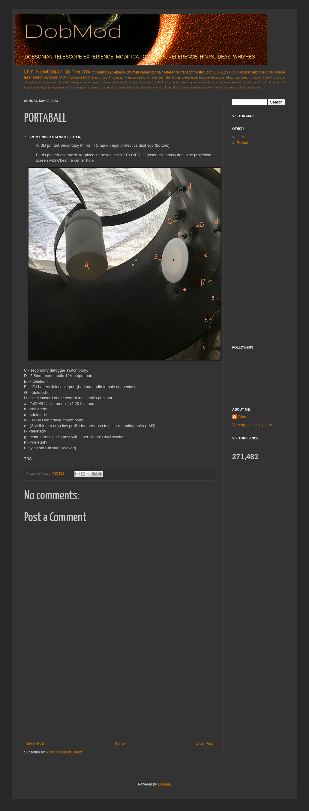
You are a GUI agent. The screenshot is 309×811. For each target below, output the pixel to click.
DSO (86, 77)
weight (245, 77)
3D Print (72, 72)
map (103, 87)
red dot (172, 87)
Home (120, 743)
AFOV (62, 77)
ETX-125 (221, 72)
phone (157, 87)
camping (147, 72)
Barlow (267, 77)
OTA (86, 72)
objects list (132, 87)
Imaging (52, 82)
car (271, 72)
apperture (135, 77)
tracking (240, 87)
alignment (260, 72)
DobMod (73, 30)
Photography (118, 77)
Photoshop (72, 82)
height (36, 87)
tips (237, 77)
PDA (61, 82)
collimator (150, 77)
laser (28, 77)
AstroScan (204, 72)
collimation (100, 72)
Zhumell (132, 72)
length (65, 87)
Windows (132, 82)
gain (269, 82)
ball (160, 82)
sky (208, 87)
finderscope (251, 82)
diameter (164, 77)
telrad (229, 77)
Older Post (204, 743)
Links (241, 137)
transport (188, 72)
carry (167, 82)
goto (276, 82)
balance (152, 82)
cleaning (186, 82)
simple (195, 87)
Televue (106, 82)
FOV (233, 72)
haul (282, 82)
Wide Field (119, 82)
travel (249, 87)
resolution (184, 87)
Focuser (244, 72)
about (142, 82)
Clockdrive (31, 82)
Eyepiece (117, 72)
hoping (45, 87)
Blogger (164, 784)
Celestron (279, 77)
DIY (29, 71)
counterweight (202, 82)
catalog (175, 82)
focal (263, 82)
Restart (242, 143)
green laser (190, 77)
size (203, 87)
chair (159, 72)
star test (229, 87)
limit (72, 87)
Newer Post (35, 743)
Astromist (75, 77)
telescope (217, 77)
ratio (164, 87)
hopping (56, 87)
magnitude (93, 87)
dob (240, 82)
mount (121, 87)
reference (171, 72)
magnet (81, 87)
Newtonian (49, 71)
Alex (242, 417)
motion (111, 87)
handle (204, 77)
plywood (50, 77)
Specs (96, 82)
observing (146, 87)
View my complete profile (252, 425)
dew (235, 82)
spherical (217, 87)
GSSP (42, 82)
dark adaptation (221, 82)
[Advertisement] (119, 696)
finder (176, 77)
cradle (280, 72)
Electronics (99, 77)
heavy (28, 87)
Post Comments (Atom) (64, 752)
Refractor (86, 82)
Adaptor (257, 77)
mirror (37, 77)
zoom (257, 87)
